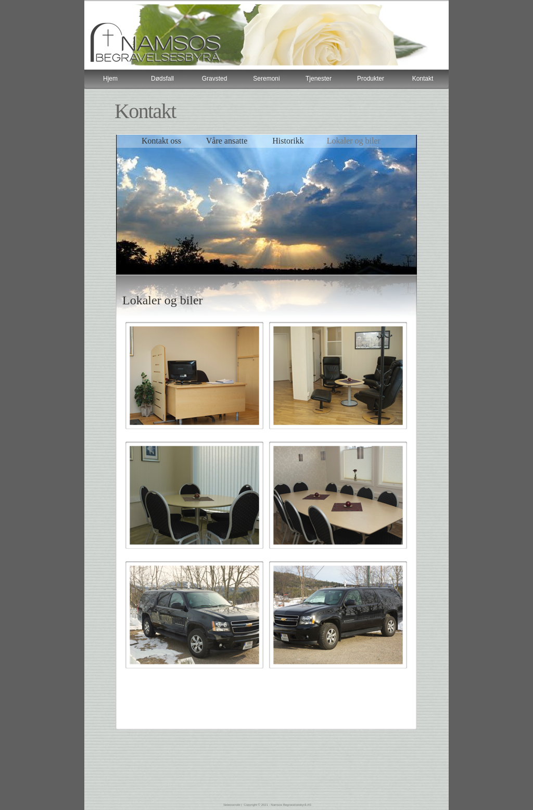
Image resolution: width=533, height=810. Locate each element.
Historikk (287, 140)
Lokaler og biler (353, 140)
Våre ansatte (228, 140)
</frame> (266, 79)
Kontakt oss (161, 140)
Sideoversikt (231, 804)
